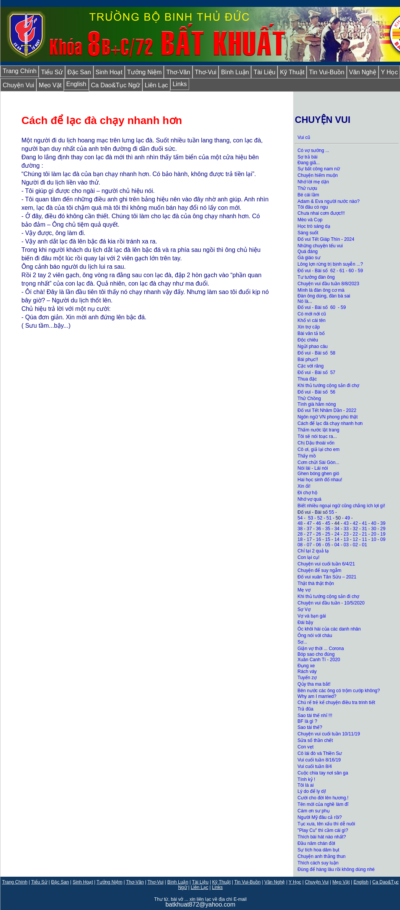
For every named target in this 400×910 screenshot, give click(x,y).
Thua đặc (307, 379)
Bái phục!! (307, 359)
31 (364, 528)
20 (373, 534)
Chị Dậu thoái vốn (315, 443)
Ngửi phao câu (312, 346)
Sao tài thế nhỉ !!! (314, 715)
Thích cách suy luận (317, 863)
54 (299, 518)
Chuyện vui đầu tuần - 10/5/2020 (330, 603)
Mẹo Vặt (50, 85)
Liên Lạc (156, 85)
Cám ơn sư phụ (313, 811)
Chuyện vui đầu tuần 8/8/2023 (328, 283)
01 (364, 544)
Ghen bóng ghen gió (318, 473)
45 (327, 523)
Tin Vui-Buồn (326, 72)
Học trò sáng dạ (313, 226)
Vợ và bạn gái (312, 616)
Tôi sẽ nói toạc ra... (317, 436)
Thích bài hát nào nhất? (321, 837)
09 (382, 539)
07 (309, 544)
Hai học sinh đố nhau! (319, 479)
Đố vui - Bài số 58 (316, 353)
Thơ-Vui (206, 72)
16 (318, 539)
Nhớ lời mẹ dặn (313, 182)
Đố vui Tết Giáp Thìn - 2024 (325, 239)
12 (355, 539)
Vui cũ (303, 137)
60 (351, 270)
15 (327, 539)
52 (319, 518)
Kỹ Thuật (292, 72)
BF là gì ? (307, 721)
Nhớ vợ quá (309, 499)
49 (347, 518)
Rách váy (307, 671)
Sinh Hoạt (109, 72)
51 (329, 518)
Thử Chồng (309, 398)
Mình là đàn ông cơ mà (320, 290)
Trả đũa (305, 709)
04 (336, 544)
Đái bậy (305, 622)
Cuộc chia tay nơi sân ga (322, 773)
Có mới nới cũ (311, 314)
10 (373, 539)
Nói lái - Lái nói (312, 468)
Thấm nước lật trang (318, 430)
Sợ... (302, 642)
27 (309, 534)
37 (309, 528)
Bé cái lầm (308, 195)
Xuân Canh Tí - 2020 (318, 659)
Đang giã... (308, 162)
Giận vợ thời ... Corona (320, 648)
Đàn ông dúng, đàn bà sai (323, 296)
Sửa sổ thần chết (315, 740)
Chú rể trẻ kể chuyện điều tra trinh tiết (336, 702)
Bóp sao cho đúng (316, 654)
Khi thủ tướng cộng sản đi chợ (328, 385)
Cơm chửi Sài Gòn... (318, 462)
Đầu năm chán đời (316, 843)
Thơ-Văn (178, 72)
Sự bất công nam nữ (318, 169)
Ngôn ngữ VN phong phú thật (327, 417)
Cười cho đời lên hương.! (322, 798)
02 (355, 544)
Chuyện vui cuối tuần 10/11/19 (328, 734)
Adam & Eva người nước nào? (328, 201)
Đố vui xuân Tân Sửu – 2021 (326, 577)
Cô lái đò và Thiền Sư (319, 753)
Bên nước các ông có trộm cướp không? (338, 690)
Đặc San (79, 72)
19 (382, 534)
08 (299, 544)
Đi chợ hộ (307, 492)
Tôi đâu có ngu (312, 207)
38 (299, 528)
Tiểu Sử (52, 72)
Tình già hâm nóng (316, 404)
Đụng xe (306, 665)
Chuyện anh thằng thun (321, 856)
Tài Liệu (264, 72)
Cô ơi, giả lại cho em (318, 449)
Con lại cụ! (308, 557)
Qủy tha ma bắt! (313, 684)
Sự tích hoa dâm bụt (318, 850)
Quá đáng (307, 251)
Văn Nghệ (362, 72)
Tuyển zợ (307, 677)
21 (364, 534)
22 (355, 534)
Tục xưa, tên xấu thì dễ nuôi (326, 824)
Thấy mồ (306, 456)
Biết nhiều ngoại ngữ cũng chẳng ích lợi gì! (341, 505)
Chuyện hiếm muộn (317, 175)
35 (327, 528)
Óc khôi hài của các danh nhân (329, 629)
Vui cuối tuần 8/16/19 (319, 760)
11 (364, 539)
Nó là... (304, 301)
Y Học (295, 882)
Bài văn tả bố (311, 333)
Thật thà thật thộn (315, 583)
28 (299, 534)
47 (309, 523)
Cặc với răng (310, 366)
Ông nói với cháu (314, 635)
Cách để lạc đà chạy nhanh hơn (329, 423)
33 (345, 528)
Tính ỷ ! (306, 779)
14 (336, 539)
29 (382, 528)
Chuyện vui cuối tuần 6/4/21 (326, 564)
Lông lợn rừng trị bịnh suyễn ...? (330, 264)
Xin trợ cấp (308, 327)
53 (310, 518)
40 (373, 523)
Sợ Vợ (303, 609)
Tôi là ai (306, 785)
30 (373, 528)
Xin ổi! (303, 486)
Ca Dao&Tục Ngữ (115, 85)
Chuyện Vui (18, 85)
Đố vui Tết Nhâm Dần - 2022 (326, 410)
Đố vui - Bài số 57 (316, 372)
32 (355, 528)
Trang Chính (19, 71)
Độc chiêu (307, 340)
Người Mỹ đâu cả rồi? (319, 817)
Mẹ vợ (303, 590)
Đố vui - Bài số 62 (316, 270)
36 (318, 528)
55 (331, 512)
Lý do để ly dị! (311, 791)
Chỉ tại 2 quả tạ (313, 551)
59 (360, 270)
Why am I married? (316, 696)
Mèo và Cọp (309, 219)
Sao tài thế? (309, 727)
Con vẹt (305, 747)
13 (345, 539)
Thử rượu (307, 188)
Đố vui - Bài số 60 (316, 307)
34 (336, 528)
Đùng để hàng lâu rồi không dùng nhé (335, 869)
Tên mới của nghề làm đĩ (322, 804)
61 (342, 270)
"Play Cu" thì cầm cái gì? (322, 830)
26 (318, 534)
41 (364, 523)
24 (336, 534)
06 (318, 544)
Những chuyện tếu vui (320, 245)
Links (180, 84)
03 (345, 544)
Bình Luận (235, 72)
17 (309, 539)
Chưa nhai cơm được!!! (320, 213)
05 (327, 544)
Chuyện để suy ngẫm (319, 570)
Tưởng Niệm (144, 72)
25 (327, 534)
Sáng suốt (307, 232)
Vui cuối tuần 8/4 (314, 766)
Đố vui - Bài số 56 (316, 392)
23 (345, 534)
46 (318, 523)
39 (382, 523)
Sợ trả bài (307, 157)
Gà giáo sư (308, 257)
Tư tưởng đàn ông (316, 277)
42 (355, 523)
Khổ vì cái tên (311, 320)
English (76, 84)
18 (299, 539)
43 (345, 523)
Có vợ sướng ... (313, 150)
